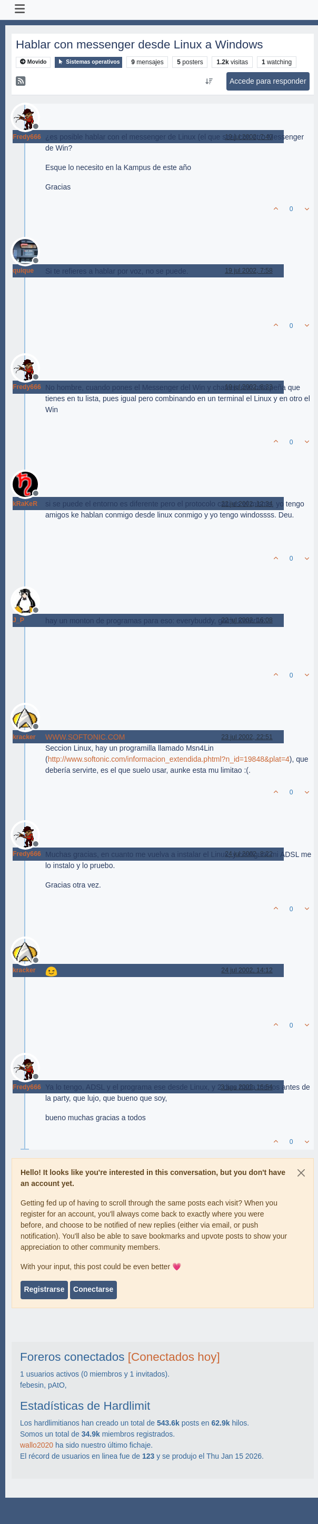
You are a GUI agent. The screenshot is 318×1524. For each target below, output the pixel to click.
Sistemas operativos (88, 61)
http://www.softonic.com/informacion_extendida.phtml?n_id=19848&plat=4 (169, 759)
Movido (33, 61)
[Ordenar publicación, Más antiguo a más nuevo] (208, 81)
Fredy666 (27, 137)
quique (23, 270)
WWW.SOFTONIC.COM (85, 737)
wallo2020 (36, 1445)
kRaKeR (25, 503)
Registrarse (44, 1289)
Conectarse (93, 1289)
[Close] (301, 1173)
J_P (18, 620)
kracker (24, 737)
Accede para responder (268, 81)
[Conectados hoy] (174, 1356)
